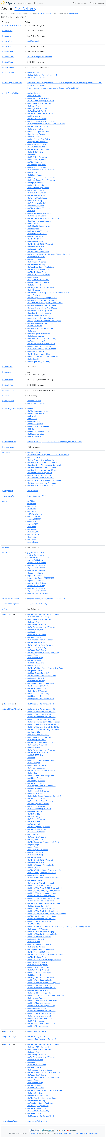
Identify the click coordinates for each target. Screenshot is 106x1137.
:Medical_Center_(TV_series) (39, 213)
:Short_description (35, 434)
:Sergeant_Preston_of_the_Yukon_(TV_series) (46, 124)
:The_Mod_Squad (35, 239)
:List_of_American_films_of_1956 (41, 908)
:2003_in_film (33, 924)
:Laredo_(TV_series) (36, 205)
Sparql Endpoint (96, 3)
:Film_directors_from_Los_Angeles (42, 300)
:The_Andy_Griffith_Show (38, 149)
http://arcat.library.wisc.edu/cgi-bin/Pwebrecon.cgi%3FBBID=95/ (53, 88)
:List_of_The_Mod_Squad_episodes (42, 893)
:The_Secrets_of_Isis (36, 829)
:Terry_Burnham (35, 839)
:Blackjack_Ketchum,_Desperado (41, 177)
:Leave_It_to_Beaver (36, 193)
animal (18, 13)
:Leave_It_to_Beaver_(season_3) (41, 709)
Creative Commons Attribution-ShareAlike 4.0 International (76, 1133)
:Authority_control (35, 413)
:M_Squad (32, 277)
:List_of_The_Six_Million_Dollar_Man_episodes (46, 913)
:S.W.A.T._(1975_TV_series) (38, 274)
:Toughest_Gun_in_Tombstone (40, 267)
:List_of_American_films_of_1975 (41, 717)
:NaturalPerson (34, 514)
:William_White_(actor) (37, 965)
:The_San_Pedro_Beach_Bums (40, 113)
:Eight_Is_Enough (35, 182)
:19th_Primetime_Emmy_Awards (41, 770)
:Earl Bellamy (35, 552)
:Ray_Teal (32, 773)
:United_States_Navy (36, 144)
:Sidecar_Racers (34, 175)
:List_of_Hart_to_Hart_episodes (40, 972)
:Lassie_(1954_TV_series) (38, 98)
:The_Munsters (34, 162)
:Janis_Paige (33, 844)
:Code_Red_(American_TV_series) (41, 873)
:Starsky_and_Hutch (36, 93)
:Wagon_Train (34, 259)
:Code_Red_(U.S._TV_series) (39, 346)
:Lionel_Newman (35, 811)
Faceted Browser (79, 3)
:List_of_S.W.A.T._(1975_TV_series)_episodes (45, 995)
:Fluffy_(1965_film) (35, 246)
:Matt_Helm (33, 172)
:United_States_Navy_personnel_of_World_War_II (48, 292)
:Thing (31, 501)
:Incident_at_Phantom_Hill (39, 103)
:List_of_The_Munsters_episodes (41, 896)
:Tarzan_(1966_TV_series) (38, 803)
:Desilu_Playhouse (35, 351)
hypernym (7, 491)
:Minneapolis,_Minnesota (38, 333)
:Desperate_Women (36, 998)
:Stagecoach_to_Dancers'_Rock (40, 287)
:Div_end (32, 418)
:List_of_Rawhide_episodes (39, 1003)
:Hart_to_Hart (34, 95)
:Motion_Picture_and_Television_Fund (43, 356)
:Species (32, 537)
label (5, 547)
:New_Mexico (33, 116)
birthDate (7, 31)
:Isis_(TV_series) (34, 326)
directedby (9, 1036)
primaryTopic (10, 1121)
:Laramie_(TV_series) (36, 257)
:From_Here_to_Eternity (37, 185)
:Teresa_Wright (34, 816)
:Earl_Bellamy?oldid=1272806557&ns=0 (47, 598)
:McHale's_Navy (34, 200)
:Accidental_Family (35, 832)
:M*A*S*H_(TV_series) (37, 157)
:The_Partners (34, 660)
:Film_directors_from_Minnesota (41, 328)
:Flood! (31, 154)
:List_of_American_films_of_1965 (41, 714)
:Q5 (31, 521)
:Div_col (31, 416)
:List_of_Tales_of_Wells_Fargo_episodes (44, 959)
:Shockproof (33, 228)
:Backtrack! (32, 359)
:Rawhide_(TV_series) (36, 262)
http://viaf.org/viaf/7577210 (38, 496)
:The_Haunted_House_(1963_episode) (43, 1072)
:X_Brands (32, 834)
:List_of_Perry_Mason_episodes (41, 775)
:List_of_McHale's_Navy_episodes (41, 985)
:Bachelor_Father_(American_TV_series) (44, 796)
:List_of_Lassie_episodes (38, 1026)
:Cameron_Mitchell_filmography (41, 883)
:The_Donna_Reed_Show (38, 251)
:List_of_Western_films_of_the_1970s (43, 727)
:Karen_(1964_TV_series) (38, 617)
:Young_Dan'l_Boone (36, 216)
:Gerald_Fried (33, 747)
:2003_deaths (34, 290)
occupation (8, 72)
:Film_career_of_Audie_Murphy (40, 931)
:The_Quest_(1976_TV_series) (40, 244)
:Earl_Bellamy (37, 604)
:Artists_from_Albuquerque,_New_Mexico (45, 303)
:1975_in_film (33, 821)
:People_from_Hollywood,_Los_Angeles (44, 320)
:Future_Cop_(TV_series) (38, 282)
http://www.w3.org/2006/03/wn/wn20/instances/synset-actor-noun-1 (54, 442)
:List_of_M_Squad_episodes (39, 993)
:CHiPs (31, 211)
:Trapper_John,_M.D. (36, 165)
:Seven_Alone (33, 106)
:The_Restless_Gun (36, 195)
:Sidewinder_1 (34, 285)
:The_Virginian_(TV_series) (38, 208)
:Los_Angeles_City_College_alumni (42, 297)
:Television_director (36, 77)
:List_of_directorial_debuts (39, 936)
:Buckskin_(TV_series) (37, 691)
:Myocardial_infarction (37, 142)
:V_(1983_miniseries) (36, 203)
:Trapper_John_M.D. (36, 341)
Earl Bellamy (25, 8)
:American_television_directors (40, 318)
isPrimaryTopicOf (10, 604)
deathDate (7, 51)
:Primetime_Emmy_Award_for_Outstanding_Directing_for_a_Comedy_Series (58, 926)
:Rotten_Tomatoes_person (39, 431)
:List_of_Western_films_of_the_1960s (43, 724)
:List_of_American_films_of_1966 (41, 1011)
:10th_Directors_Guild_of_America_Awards (45, 954)
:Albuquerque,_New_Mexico (39, 57)
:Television (32, 491)
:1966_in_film (33, 732)
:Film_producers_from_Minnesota (42, 323)
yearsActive (8, 447)
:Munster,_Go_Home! (36, 159)
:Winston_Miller (34, 824)
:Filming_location (35, 129)
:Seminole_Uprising (36, 264)
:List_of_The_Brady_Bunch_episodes (42, 911)
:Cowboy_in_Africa (35, 875)
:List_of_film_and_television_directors (43, 878)
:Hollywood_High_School (38, 188)
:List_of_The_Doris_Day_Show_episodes (44, 890)
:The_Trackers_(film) (36, 272)
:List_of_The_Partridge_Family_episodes (44, 898)
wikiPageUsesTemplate (12, 408)
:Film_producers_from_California (41, 305)
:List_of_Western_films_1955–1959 (42, 1000)
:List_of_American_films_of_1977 (41, 1016)
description (8, 67)
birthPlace (7, 41)
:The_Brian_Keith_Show (37, 126)
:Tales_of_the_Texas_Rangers (40, 645)
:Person (31, 504)
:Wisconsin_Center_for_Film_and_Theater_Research (48, 254)
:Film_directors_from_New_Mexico (42, 308)
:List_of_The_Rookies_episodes (40, 901)
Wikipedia (34, 1133)
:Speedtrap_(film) (35, 249)
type (5, 501)
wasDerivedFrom (10, 598)
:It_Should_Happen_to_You (39, 226)
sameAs (8, 496)
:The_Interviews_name (37, 411)
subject (6, 452)
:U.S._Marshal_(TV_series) (38, 315)
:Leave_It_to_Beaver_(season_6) (41, 1005)
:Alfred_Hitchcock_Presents (39, 221)
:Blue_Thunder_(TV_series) (39, 944)
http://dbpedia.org (45, 13)
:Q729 (32, 524)
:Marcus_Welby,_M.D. (37, 234)
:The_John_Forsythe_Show (39, 354)
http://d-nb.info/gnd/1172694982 (40, 578)
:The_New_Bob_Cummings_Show (41, 675)
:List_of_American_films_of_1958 (41, 919)
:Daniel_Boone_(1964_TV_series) (41, 180)
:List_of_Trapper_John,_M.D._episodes (43, 722)
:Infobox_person (35, 424)
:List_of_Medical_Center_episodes (41, 988)
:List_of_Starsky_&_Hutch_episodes (42, 934)
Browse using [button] (24, 3)
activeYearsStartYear (11, 25)
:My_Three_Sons (35, 236)
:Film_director (34, 72)
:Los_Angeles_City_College (39, 139)
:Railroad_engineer (36, 336)
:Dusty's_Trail (33, 665)
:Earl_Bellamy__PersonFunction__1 (42, 75)
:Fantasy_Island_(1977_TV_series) (41, 338)
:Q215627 (34, 519)
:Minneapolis (33, 41)
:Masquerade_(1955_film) (38, 361)
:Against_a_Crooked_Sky (38, 280)
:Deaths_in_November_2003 (39, 1018)
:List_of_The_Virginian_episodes (41, 719)
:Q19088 (33, 516)
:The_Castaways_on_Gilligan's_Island (43, 614)
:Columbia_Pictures (36, 134)
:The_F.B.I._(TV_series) (37, 119)
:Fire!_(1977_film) (35, 152)
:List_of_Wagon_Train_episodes (40, 865)
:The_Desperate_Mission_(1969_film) (43, 218)
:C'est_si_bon (33, 942)
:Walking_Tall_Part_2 (36, 111)
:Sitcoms (32, 331)
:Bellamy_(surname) (36, 1008)
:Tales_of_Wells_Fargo (37, 198)
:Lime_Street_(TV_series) (38, 673)
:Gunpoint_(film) (35, 241)
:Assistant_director (36, 147)
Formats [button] (38, 3)
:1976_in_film (33, 814)
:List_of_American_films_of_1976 (41, 1013)
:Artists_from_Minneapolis (39, 313)
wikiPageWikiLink (10, 93)
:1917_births (33, 295)
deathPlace (8, 57)
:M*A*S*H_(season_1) (37, 1021)
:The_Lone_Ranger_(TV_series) (40, 101)
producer (8, 704)
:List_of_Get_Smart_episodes (39, 980)
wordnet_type (9, 442)
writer (7, 1031)
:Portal (31, 408)
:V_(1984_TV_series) (36, 819)
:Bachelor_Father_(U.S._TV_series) (41, 349)
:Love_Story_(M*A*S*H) (37, 990)
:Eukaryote (33, 532)
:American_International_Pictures (41, 760)
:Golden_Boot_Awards (37, 167)
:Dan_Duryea (33, 763)
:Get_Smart (33, 223)
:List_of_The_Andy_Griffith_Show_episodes (45, 888)
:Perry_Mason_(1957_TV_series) (41, 170)
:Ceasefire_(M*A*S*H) (37, 745)
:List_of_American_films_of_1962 (41, 921)
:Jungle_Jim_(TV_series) (37, 108)
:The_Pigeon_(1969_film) (38, 269)
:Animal (31, 527)
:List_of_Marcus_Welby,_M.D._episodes (43, 982)
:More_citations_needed (38, 426)
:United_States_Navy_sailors (39, 310)
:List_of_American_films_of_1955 (41, 711)
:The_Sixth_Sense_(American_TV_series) (44, 903)
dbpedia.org (74, 13)
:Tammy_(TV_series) (36, 780)
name (5, 395)
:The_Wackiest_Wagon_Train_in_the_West (45, 668)
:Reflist (31, 429)
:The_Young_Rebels (36, 783)
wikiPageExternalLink (12, 83)
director (8, 614)
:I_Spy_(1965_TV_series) (37, 231)
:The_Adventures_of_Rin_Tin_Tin (41, 343)
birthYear (7, 46)
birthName (8, 36)
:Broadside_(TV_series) (37, 929)
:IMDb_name (33, 421)
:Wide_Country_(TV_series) (39, 809)
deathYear (7, 62)
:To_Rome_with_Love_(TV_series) (41, 121)
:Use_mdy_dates (35, 436)
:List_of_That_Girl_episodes (39, 885)
